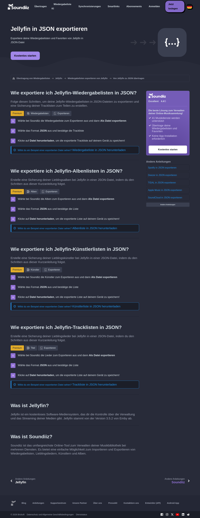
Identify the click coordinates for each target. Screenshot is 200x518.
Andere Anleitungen (167, 204)
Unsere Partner (79, 503)
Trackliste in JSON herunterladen (94, 384)
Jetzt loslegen (173, 6)
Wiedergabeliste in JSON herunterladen (99, 150)
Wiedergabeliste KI (61, 6)
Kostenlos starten (25, 55)
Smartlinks (114, 6)
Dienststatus (81, 514)
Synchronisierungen (89, 6)
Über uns (97, 503)
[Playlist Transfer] (18, 6)
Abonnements (134, 6)
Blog (24, 503)
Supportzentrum (58, 503)
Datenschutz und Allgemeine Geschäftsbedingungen (50, 514)
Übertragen (40, 6)
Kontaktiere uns (131, 503)
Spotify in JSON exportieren (162, 167)
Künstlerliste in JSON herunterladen (96, 306)
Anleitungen (38, 503)
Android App (173, 503)
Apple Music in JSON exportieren (165, 190)
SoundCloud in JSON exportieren (165, 197)
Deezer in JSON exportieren (162, 175)
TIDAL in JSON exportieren (162, 182)
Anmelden (154, 6)
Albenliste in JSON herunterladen (94, 228)
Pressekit (112, 503)
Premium (17, 113)
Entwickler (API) (153, 503)
